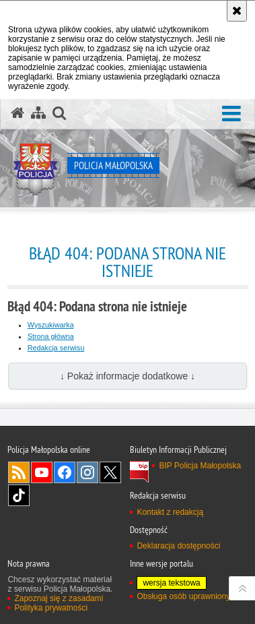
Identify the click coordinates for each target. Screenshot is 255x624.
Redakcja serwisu (56, 348)
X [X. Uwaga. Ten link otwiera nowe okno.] (110, 472)
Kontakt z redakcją (170, 512)
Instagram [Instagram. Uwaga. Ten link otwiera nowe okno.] (87, 472)
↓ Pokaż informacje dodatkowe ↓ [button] (127, 376)
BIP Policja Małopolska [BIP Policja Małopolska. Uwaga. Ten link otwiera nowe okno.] (200, 465)
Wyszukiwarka (51, 325)
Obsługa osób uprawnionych (187, 596)
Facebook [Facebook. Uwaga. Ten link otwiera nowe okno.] (64, 472)
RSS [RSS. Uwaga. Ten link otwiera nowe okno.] (19, 472)
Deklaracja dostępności (178, 546)
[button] (231, 114)
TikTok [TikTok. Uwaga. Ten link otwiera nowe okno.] (19, 495)
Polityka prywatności (50, 608)
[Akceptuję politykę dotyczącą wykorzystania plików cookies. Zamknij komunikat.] (237, 11)
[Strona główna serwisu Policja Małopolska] (17, 113)
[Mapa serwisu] (38, 113)
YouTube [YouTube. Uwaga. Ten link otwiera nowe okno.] (41, 472)
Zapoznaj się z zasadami (58, 598)
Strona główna (51, 336)
